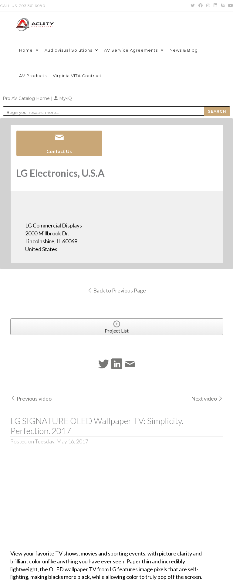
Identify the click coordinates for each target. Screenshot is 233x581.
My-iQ (63, 98)
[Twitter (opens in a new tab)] (193, 6)
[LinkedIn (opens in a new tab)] (215, 6)
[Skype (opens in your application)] (222, 6)
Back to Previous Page (116, 290)
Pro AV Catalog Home (27, 98)
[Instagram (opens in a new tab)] (208, 6)
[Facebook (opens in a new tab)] (200, 6)
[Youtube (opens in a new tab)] (229, 6)
